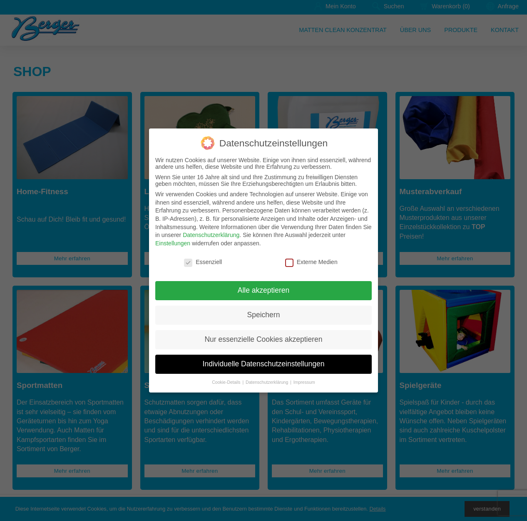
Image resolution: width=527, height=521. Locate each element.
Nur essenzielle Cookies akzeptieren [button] (263, 339)
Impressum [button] (304, 382)
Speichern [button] (263, 315)
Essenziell (203, 262)
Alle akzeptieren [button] (264, 290)
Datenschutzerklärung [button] (267, 382)
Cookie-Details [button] (226, 382)
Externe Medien (311, 262)
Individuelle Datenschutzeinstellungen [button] (264, 364)
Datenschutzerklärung (211, 235)
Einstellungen (172, 243)
